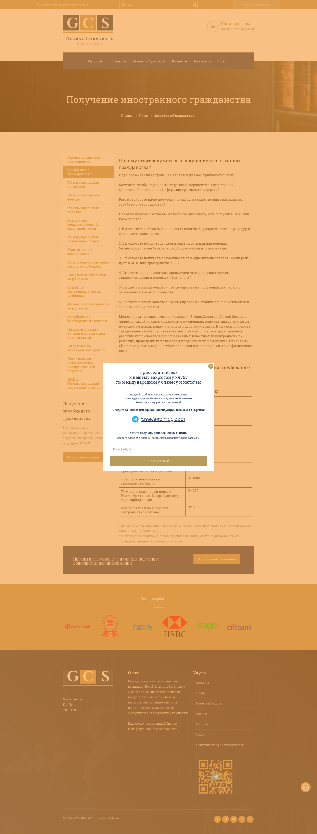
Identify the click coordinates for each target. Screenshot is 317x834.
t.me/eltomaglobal (163, 419)
